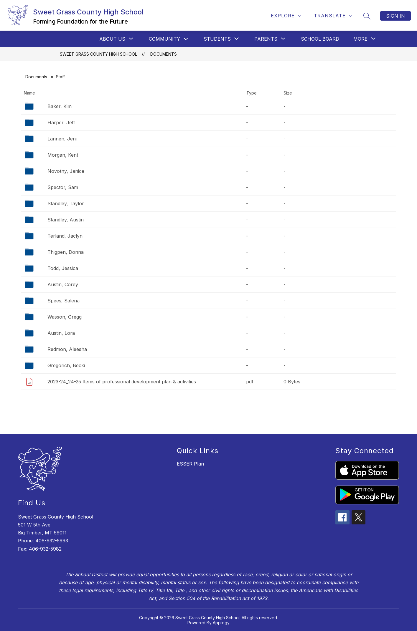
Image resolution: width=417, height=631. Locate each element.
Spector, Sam (62, 187)
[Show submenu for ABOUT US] (112, 38)
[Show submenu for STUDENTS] (217, 38)
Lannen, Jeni (62, 139)
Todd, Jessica (62, 268)
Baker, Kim (59, 106)
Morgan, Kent (62, 155)
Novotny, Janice (65, 171)
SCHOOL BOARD (320, 39)
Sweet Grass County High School (98, 54)
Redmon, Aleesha (67, 349)
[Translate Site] (333, 15)
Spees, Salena (63, 301)
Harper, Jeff (61, 122)
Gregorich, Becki (66, 365)
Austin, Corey (62, 284)
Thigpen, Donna (65, 252)
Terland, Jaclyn (65, 236)
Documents (163, 54)
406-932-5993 (51, 541)
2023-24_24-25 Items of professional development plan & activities (121, 382)
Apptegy (221, 622)
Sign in (395, 16)
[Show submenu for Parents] (265, 38)
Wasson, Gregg (64, 317)
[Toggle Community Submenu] (185, 39)
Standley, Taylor (65, 203)
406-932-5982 (45, 549)
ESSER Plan (190, 464)
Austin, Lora (61, 333)
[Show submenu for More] (360, 38)
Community (164, 39)
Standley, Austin (65, 220)
